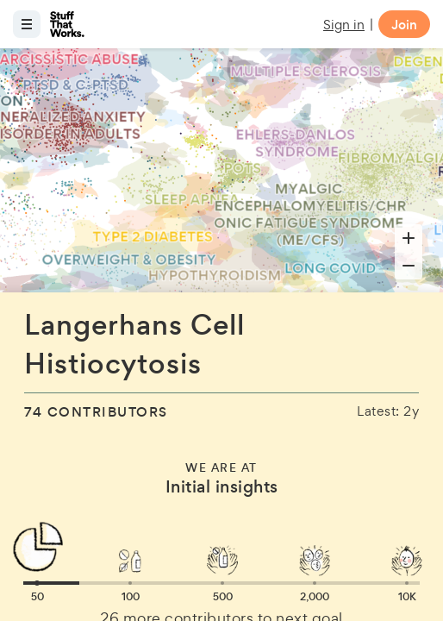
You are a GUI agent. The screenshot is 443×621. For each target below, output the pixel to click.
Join (404, 25)
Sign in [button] (344, 25)
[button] (37, 583)
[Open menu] (27, 24)
